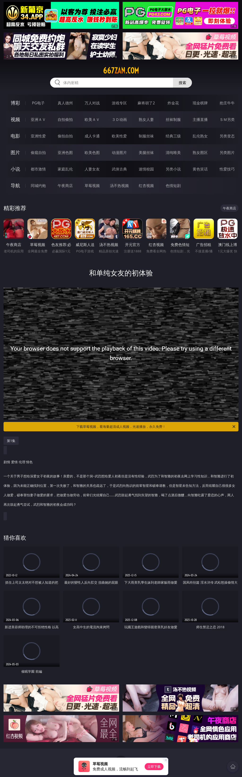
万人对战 (92, 103)
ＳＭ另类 (227, 119)
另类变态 (227, 136)
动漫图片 (119, 152)
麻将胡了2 (146, 103)
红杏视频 (146, 185)
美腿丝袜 (146, 152)
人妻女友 (92, 169)
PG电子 (38, 103)
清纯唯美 (173, 152)
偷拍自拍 (65, 136)
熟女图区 (200, 152)
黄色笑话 (200, 169)
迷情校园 (146, 169)
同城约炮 (38, 185)
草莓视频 (92, 185)
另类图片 (227, 152)
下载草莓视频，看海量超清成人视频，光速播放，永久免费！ (156, 426)
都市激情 (38, 169)
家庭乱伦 (65, 169)
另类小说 (173, 169)
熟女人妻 (146, 119)
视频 (15, 119)
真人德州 (65, 103)
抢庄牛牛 (227, 103)
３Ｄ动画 (119, 119)
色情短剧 (173, 185)
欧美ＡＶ (92, 119)
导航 (15, 185)
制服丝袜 (146, 136)
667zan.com (121, 70)
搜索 (182, 82)
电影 (15, 136)
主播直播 (200, 119)
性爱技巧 (227, 169)
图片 (15, 152)
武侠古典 (119, 169)
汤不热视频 (119, 185)
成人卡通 (92, 136)
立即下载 (154, 766)
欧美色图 (92, 152)
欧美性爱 (119, 136)
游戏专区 (119, 103)
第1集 (11, 440)
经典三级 (173, 136)
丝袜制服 (173, 119)
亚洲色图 (65, 152)
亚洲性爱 (38, 136)
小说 (15, 169)
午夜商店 (65, 185)
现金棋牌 (200, 103)
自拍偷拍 (65, 119)
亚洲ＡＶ (38, 119)
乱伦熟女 (200, 136)
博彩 (15, 103)
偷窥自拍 (38, 152)
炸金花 (173, 103)
